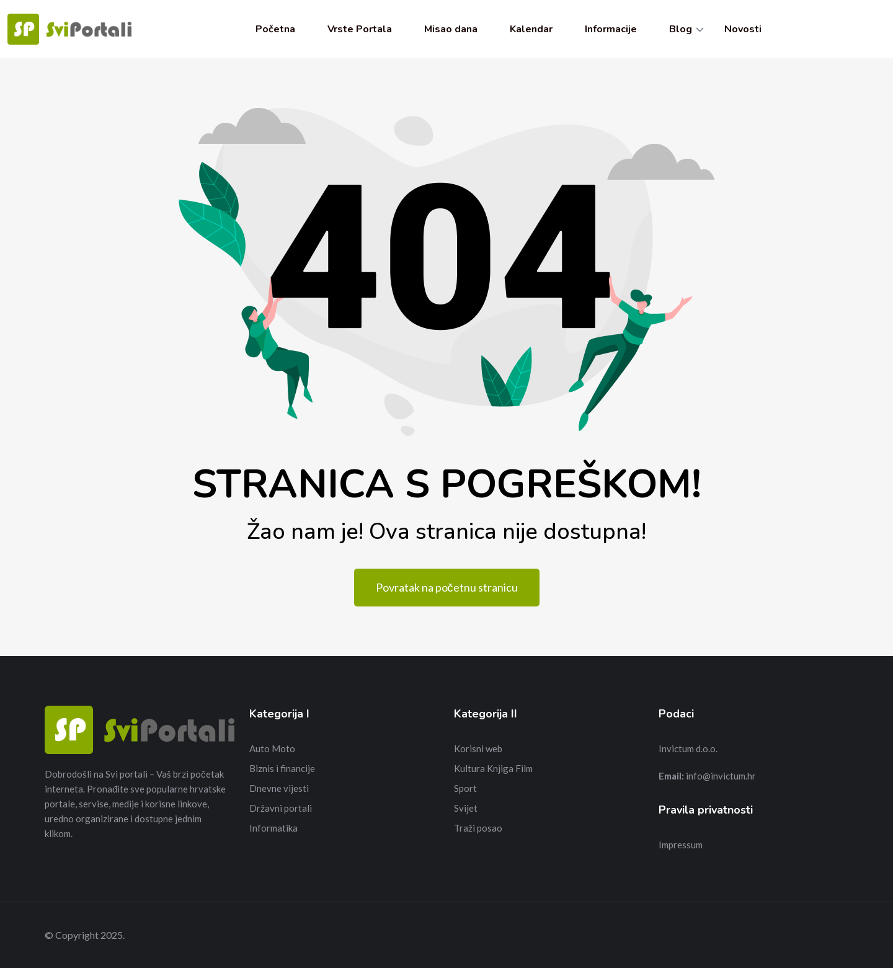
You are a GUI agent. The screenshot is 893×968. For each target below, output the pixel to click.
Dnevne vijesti (279, 788)
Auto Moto (272, 748)
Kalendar (531, 29)
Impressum (681, 844)
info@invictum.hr (721, 775)
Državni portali (280, 808)
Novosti (743, 29)
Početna (275, 29)
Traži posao (478, 827)
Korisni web (478, 748)
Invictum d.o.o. (688, 748)
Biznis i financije (282, 768)
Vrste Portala (359, 29)
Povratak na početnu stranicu (447, 587)
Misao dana (451, 29)
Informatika (273, 827)
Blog (680, 29)
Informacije (611, 29)
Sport (465, 788)
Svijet (466, 808)
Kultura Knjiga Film (493, 768)
